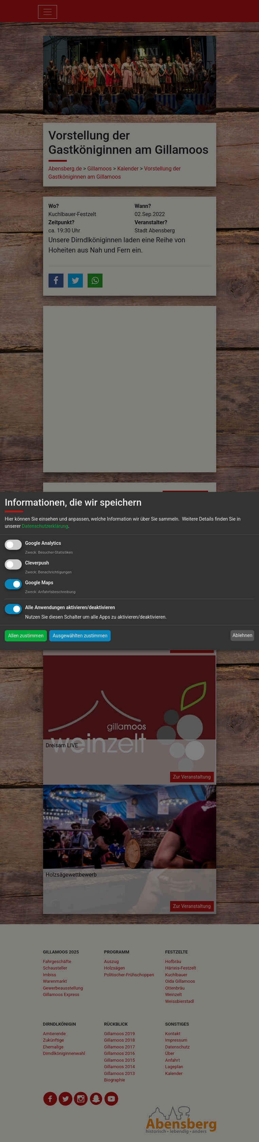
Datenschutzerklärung (45, 526)
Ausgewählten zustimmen (80, 635)
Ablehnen (242, 635)
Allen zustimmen (25, 635)
